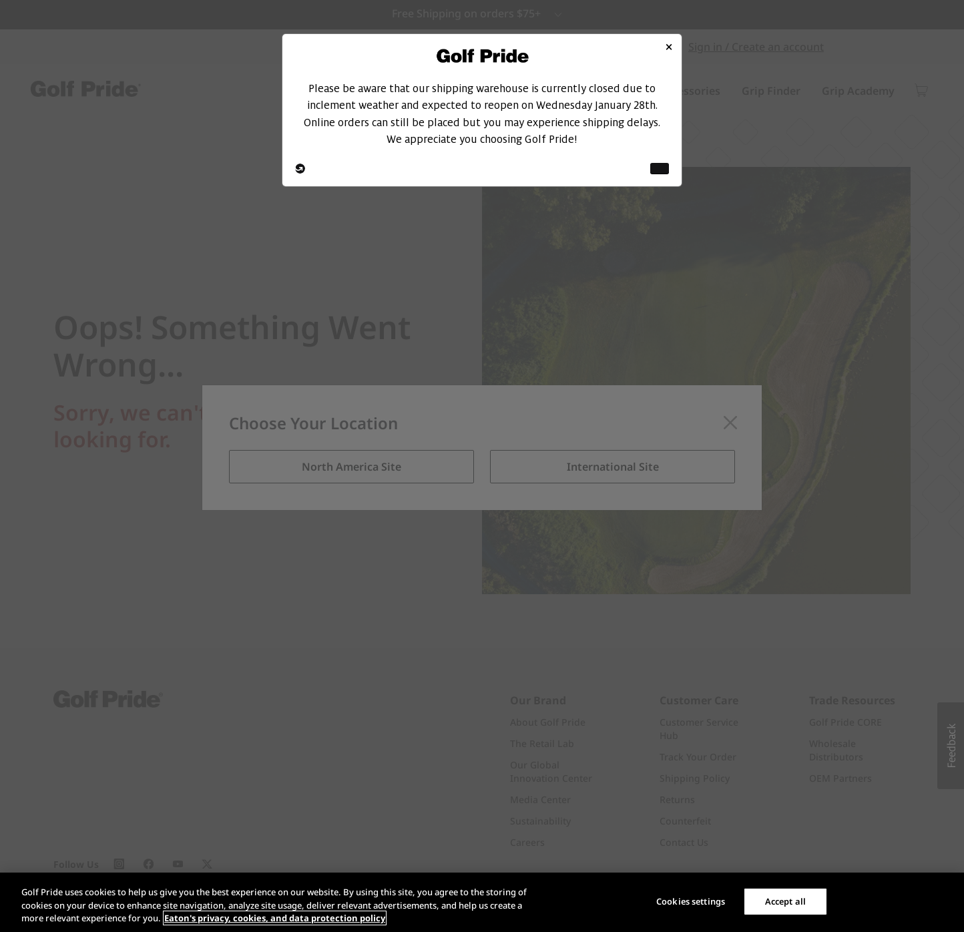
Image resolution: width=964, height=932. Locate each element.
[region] (482, 902)
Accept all (785, 901)
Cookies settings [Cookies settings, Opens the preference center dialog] (690, 901)
